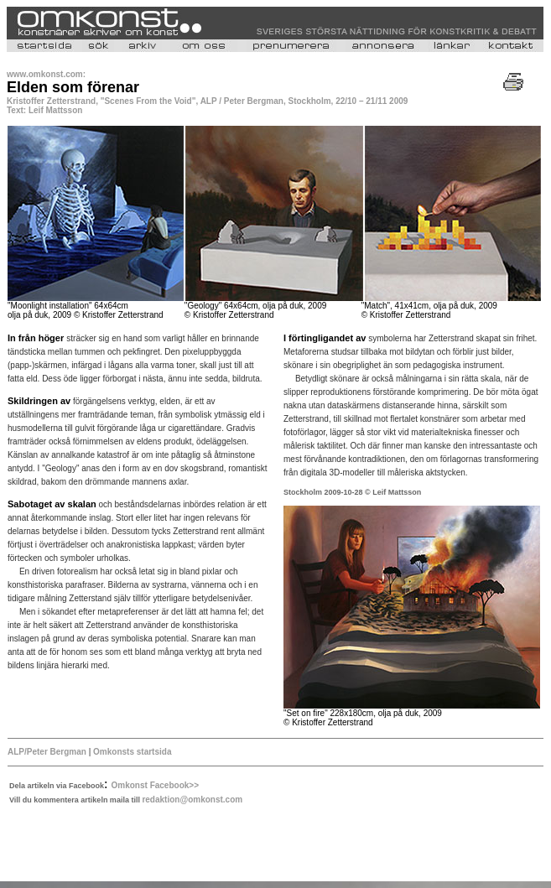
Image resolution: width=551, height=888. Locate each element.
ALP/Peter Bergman (47, 751)
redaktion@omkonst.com (192, 799)
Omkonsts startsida (132, 751)
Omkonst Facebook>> (155, 785)
